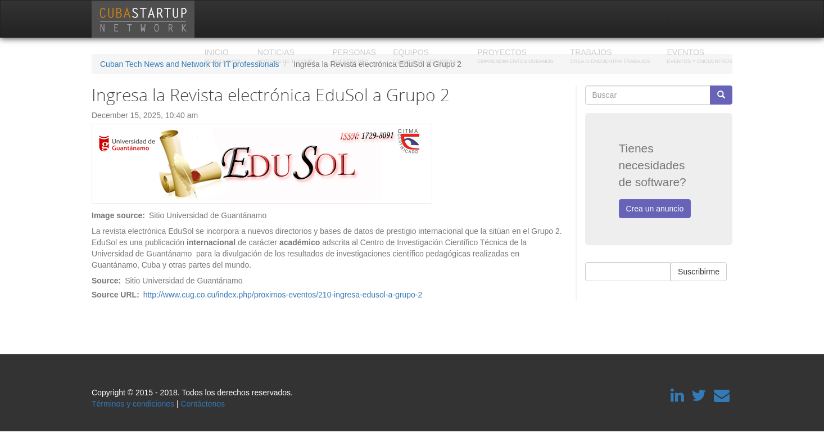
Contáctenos (202, 403)
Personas (354, 57)
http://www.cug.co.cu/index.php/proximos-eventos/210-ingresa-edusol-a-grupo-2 (283, 294)
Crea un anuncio (655, 208)
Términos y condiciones (133, 403)
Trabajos (610, 57)
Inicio (223, 57)
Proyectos (515, 57)
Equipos (426, 57)
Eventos (699, 57)
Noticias (286, 57)
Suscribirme (698, 271)
